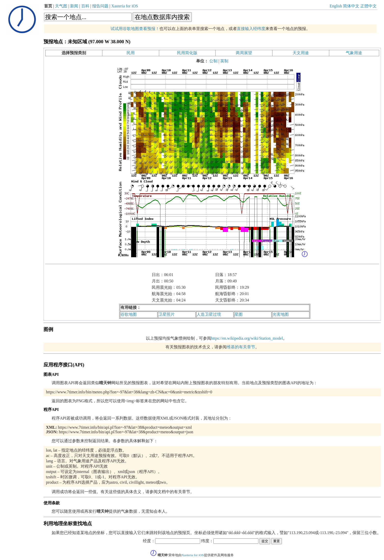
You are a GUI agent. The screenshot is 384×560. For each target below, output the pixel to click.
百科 (85, 6)
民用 (131, 53)
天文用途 (301, 53)
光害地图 (280, 314)
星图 (239, 314)
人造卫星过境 (209, 314)
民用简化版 (187, 53)
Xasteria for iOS (124, 6)
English (336, 6)
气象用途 (354, 53)
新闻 (74, 6)
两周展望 (244, 53)
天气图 (61, 6)
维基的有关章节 (241, 347)
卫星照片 (166, 314)
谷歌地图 (128, 314)
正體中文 (368, 6)
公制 (213, 61)
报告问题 (100, 6)
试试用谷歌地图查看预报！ (135, 28)
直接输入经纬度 (251, 28)
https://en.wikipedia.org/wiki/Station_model (247, 338)
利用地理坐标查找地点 (68, 523)
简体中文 (351, 6)
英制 (224, 61)
